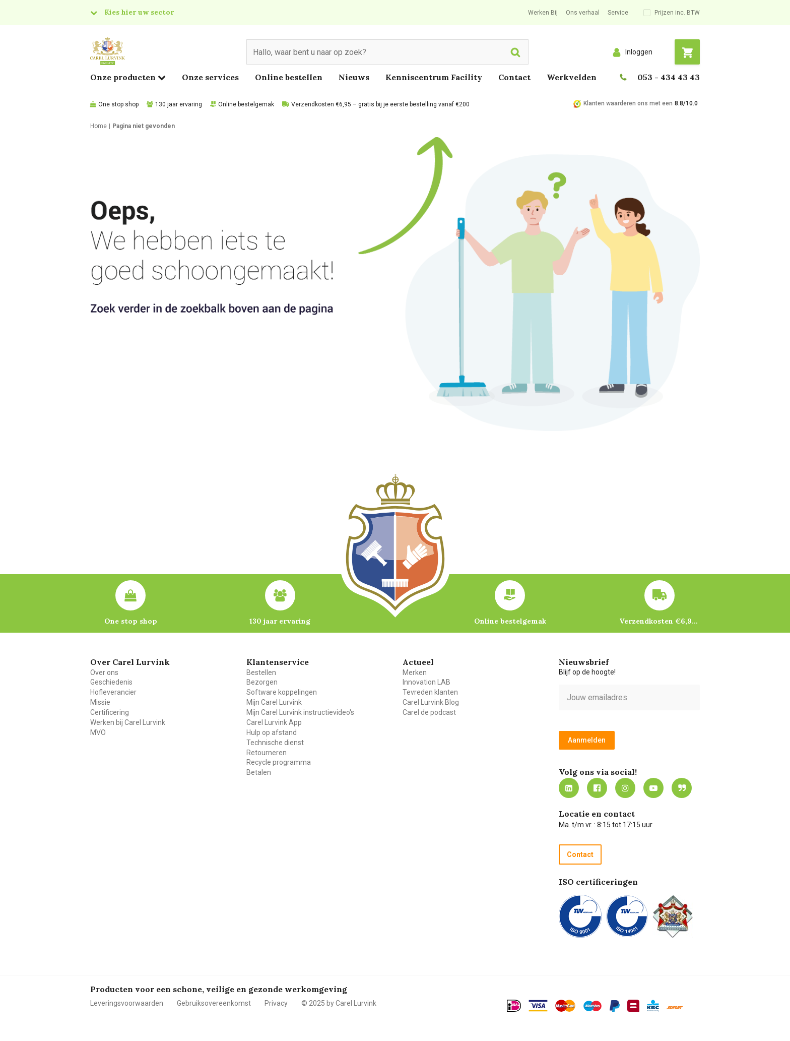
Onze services (210, 77)
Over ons (104, 672)
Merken (415, 672)
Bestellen (261, 672)
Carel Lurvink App (274, 722)
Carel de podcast (429, 712)
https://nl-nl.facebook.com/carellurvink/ (597, 788)
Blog (682, 788)
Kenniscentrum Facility (433, 77)
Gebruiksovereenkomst (214, 1003)
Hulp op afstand (271, 732)
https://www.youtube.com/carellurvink (653, 788)
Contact (514, 77)
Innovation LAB (426, 682)
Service (618, 12)
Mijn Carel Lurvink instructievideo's (300, 712)
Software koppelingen (281, 692)
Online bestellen (288, 77)
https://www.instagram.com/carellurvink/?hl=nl (625, 788)
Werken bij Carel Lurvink (127, 722)
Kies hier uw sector (139, 12)
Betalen (258, 772)
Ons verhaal (583, 12)
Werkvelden (572, 77)
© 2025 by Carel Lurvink (338, 1003)
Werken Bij (543, 12)
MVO (98, 732)
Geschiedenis (111, 682)
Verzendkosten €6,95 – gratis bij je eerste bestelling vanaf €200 (380, 104)
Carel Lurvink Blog (431, 702)
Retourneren (266, 753)
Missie (100, 702)
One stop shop (118, 104)
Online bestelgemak (246, 104)
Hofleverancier (113, 692)
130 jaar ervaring (178, 104)
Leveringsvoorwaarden (126, 1003)
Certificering (109, 712)
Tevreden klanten (430, 692)
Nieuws (354, 77)
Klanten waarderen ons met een (628, 103)
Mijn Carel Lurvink (274, 702)
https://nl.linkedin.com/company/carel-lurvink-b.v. (569, 788)
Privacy (276, 1003)
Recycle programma (278, 762)
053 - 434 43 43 (668, 77)
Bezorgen (262, 682)
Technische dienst (275, 743)
